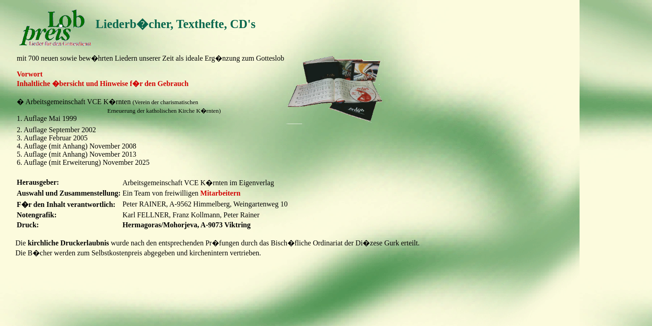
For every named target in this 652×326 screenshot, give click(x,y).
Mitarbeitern (220, 193)
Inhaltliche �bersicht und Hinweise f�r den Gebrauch (102, 83)
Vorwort (30, 74)
